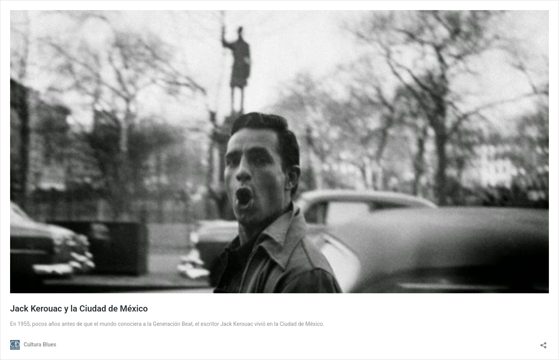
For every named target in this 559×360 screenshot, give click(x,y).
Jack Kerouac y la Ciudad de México (79, 308)
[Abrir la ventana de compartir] (543, 343)
